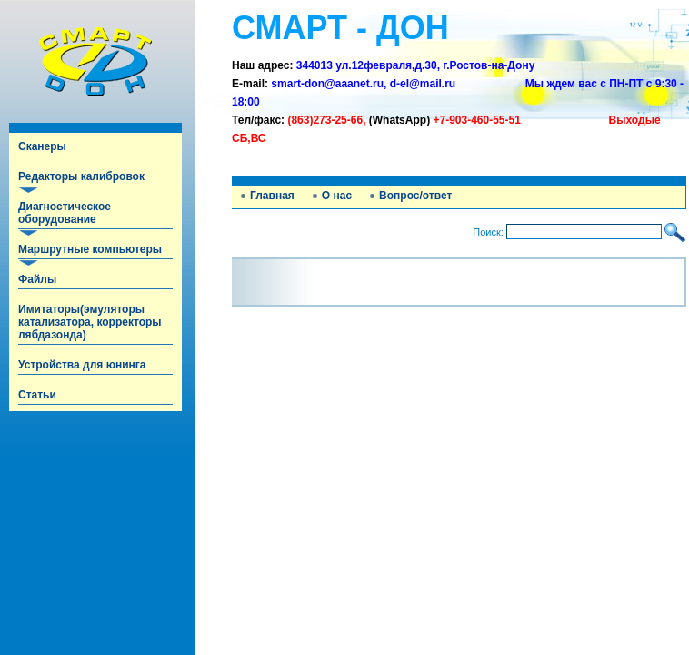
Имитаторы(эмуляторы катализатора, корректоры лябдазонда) (90, 322)
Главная (272, 195)
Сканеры (42, 146)
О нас (337, 195)
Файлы (37, 279)
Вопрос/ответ (415, 195)
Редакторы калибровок (81, 176)
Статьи (37, 394)
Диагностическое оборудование (64, 213)
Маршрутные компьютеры (90, 249)
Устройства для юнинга (81, 364)
